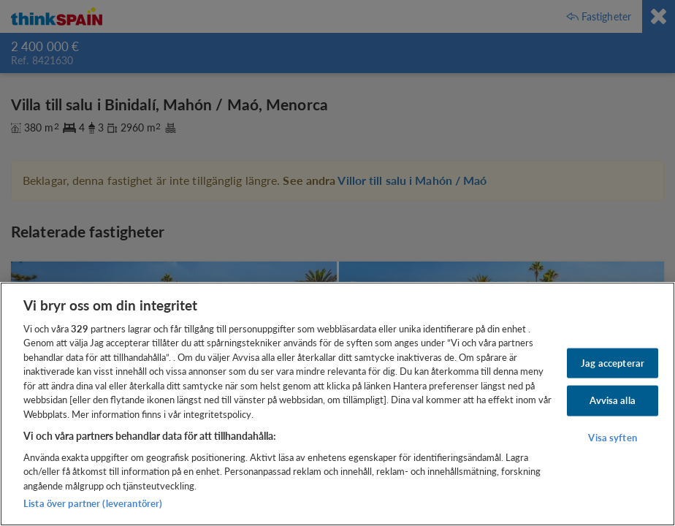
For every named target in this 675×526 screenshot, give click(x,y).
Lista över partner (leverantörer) (92, 503)
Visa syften (612, 437)
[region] (337, 404)
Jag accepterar (612, 362)
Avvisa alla (612, 400)
